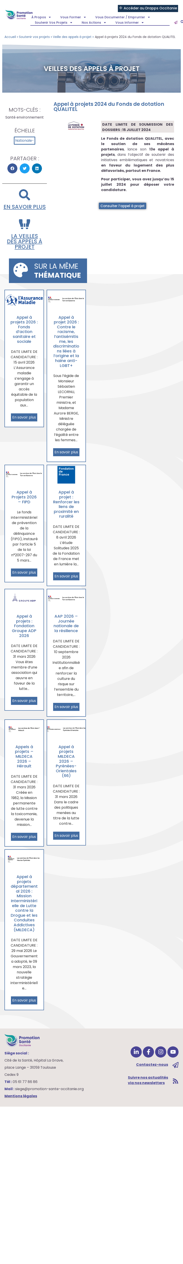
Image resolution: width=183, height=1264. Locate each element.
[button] (12, 168)
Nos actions (94, 22)
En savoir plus (25, 206)
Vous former (73, 17)
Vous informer (129, 22)
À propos (41, 17)
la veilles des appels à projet (24, 241)
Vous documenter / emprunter (122, 17)
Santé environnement (24, 117)
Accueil (10, 37)
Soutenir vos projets (54, 22)
